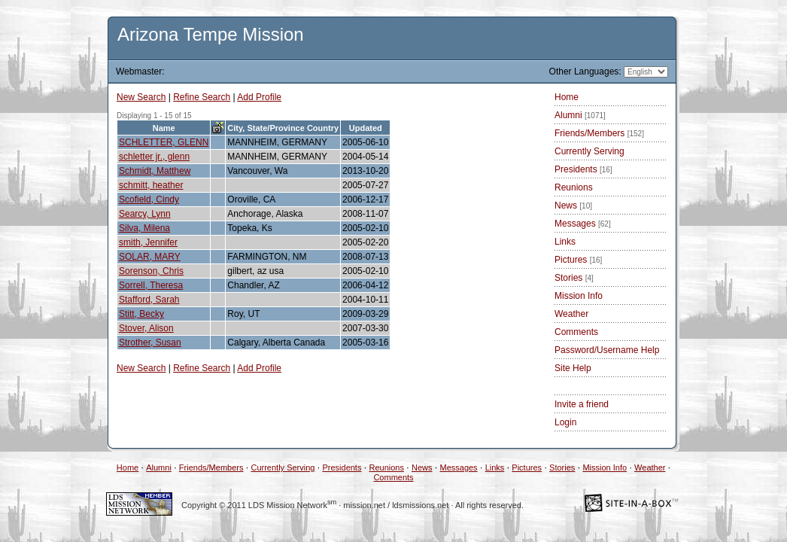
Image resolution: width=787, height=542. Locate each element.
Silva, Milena (144, 228)
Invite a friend (582, 404)
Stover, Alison (146, 328)
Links (565, 241)
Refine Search (201, 97)
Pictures (578, 259)
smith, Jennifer (148, 242)
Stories (574, 278)
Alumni (580, 115)
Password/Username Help (607, 350)
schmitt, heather (151, 185)
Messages (583, 223)
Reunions (574, 187)
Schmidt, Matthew (154, 171)
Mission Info (579, 296)
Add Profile (259, 97)
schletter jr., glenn (154, 156)
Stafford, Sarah (149, 299)
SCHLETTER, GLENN (163, 142)
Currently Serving (589, 151)
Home (567, 97)
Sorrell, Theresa (151, 285)
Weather (571, 314)
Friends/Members (599, 133)
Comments (576, 332)
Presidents (583, 169)
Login (565, 422)
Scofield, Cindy (149, 199)
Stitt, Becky (141, 314)
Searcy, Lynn (145, 214)
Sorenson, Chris (151, 271)
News (573, 205)
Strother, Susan (150, 342)
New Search (141, 97)
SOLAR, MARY (150, 256)
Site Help (573, 368)
